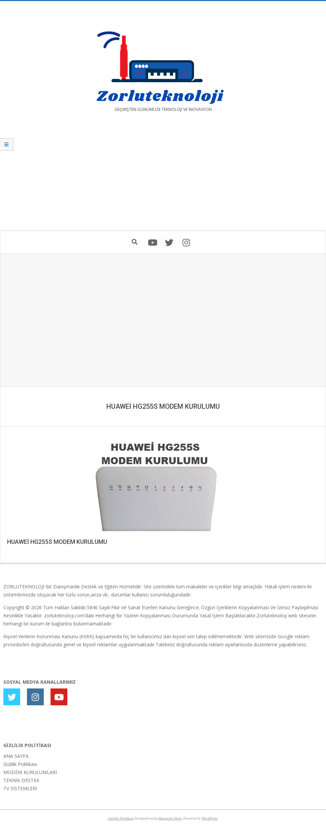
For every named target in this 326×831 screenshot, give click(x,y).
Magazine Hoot (169, 818)
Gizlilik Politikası (20, 764)
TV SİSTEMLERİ (20, 788)
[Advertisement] (163, 176)
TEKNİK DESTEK (21, 780)
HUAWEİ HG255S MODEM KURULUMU (57, 541)
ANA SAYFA (16, 756)
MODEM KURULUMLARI (30, 772)
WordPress (210, 818)
